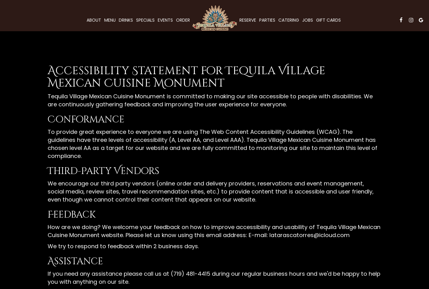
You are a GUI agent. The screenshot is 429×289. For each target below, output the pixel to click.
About (94, 20)
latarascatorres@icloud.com (309, 235)
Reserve (247, 20)
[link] (214, 18)
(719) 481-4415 (190, 274)
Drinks (126, 20)
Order (183, 20)
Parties (267, 20)
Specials (145, 20)
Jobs (307, 20)
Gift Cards (328, 20)
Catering (288, 20)
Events (165, 20)
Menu (110, 20)
